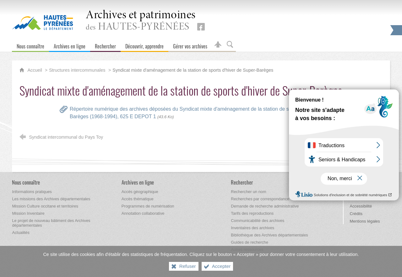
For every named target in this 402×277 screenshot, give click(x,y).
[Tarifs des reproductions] (252, 213)
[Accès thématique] (138, 199)
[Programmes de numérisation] (148, 206)
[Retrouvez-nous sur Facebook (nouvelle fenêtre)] (201, 26)
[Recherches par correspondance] (260, 199)
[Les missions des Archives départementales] (51, 199)
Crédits (356, 213)
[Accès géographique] (140, 191)
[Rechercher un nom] (248, 191)
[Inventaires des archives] (252, 227)
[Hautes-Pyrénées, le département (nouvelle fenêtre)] (42, 22)
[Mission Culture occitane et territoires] (45, 206)
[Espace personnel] (218, 45)
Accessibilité (361, 206)
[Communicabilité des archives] (257, 220)
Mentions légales (365, 221)
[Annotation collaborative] (143, 213)
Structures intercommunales (77, 70)
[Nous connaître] (30, 45)
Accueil (35, 70)
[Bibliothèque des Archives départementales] (269, 235)
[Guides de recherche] (249, 242)
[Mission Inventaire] (28, 213)
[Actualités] (20, 232)
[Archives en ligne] (69, 45)
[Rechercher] (105, 45)
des (141, 20)
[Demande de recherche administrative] (265, 206)
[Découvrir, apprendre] (144, 45)
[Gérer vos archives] (190, 45)
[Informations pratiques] (32, 191)
